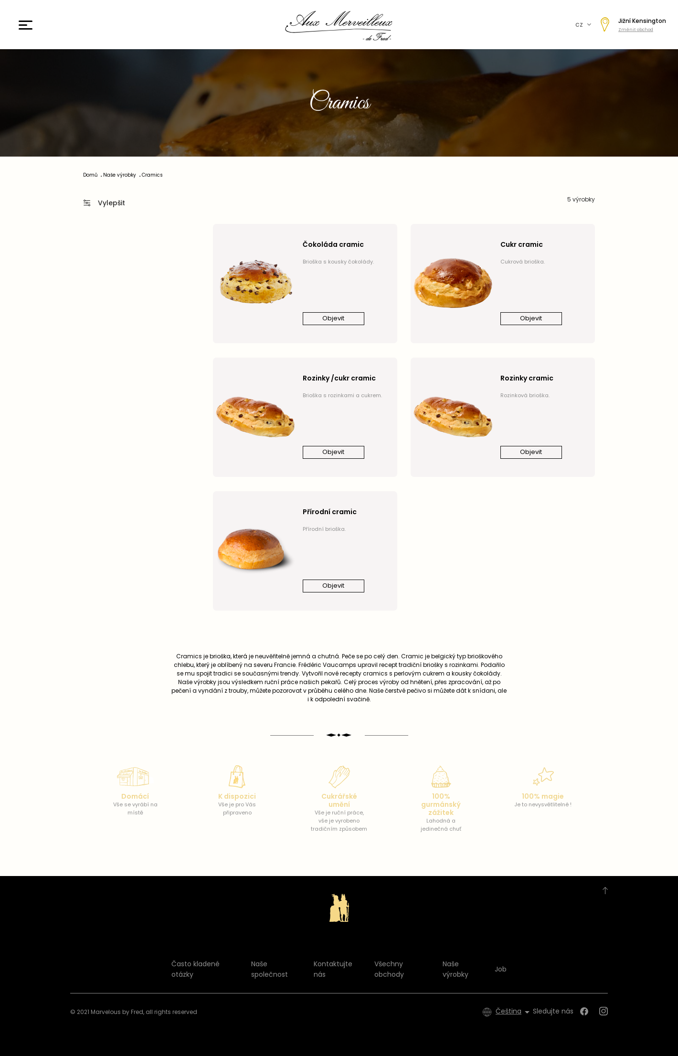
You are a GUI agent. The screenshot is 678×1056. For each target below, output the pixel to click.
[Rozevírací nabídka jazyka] (514, 1012)
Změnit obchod (635, 29)
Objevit (333, 318)
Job (501, 969)
